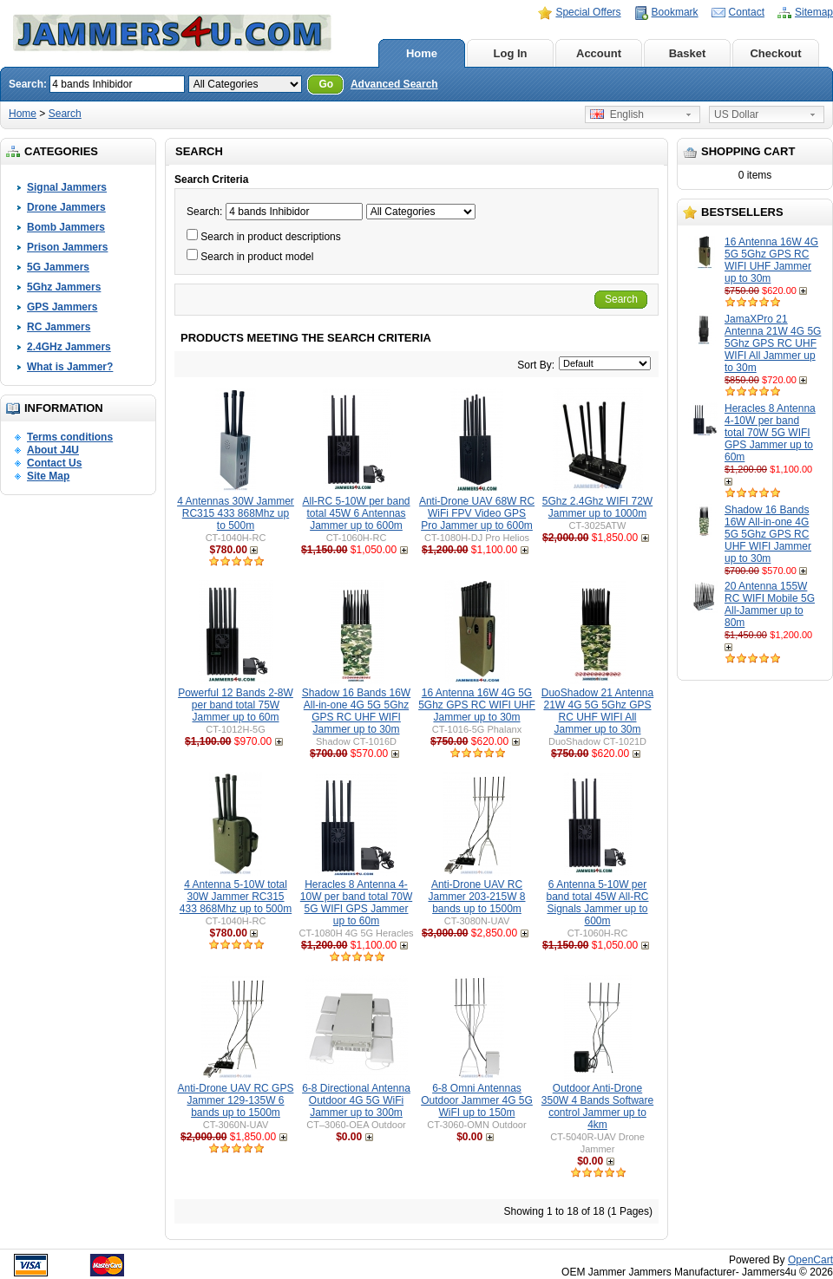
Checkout (775, 53)
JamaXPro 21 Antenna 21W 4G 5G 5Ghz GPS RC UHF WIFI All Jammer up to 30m (773, 343)
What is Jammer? (70, 367)
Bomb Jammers (66, 227)
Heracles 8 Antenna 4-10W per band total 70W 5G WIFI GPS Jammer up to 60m (770, 432)
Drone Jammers (66, 207)
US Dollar (736, 114)
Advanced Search (394, 84)
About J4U (53, 450)
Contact (746, 12)
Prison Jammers (67, 247)
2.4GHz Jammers (69, 347)
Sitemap (814, 12)
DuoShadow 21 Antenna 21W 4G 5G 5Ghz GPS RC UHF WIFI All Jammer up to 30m (597, 711)
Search (65, 114)
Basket (687, 53)
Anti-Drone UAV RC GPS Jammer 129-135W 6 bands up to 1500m (236, 1100)
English (617, 114)
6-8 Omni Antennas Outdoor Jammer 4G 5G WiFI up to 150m (477, 1100)
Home (421, 53)
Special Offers (587, 12)
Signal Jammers (67, 187)
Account (598, 53)
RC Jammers (58, 327)
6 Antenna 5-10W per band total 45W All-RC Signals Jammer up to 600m (597, 902)
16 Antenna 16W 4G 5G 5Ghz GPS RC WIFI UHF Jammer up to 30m (771, 260)
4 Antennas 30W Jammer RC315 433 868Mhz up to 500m (235, 513)
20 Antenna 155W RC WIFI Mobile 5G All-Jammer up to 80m (770, 604)
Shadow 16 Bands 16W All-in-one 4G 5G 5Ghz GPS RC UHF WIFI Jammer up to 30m (768, 534)
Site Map (48, 476)
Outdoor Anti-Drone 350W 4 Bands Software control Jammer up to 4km (597, 1106)
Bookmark (675, 12)
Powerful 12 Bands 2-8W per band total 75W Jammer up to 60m (235, 705)
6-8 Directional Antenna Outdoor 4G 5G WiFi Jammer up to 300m (356, 1100)
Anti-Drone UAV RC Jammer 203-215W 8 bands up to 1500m (476, 896)
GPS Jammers (62, 307)
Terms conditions (70, 437)
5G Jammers (58, 267)
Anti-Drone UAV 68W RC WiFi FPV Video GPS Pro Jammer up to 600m (477, 513)
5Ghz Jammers (64, 287)
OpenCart (810, 1260)
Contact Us (54, 463)
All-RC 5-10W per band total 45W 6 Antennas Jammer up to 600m (356, 513)
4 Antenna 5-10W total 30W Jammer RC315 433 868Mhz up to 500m (236, 896)
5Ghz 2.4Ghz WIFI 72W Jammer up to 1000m (597, 507)
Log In (511, 53)
